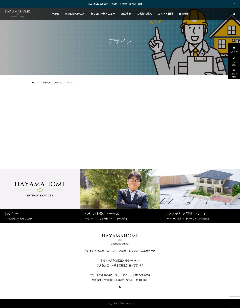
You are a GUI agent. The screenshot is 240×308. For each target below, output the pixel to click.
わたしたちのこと (74, 13)
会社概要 (184, 13)
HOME (55, 13)
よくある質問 (165, 13)
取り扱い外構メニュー (103, 13)
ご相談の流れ (144, 13)
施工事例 (126, 13)
